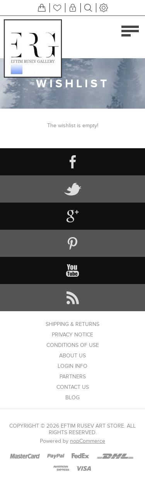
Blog (72, 397)
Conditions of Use (72, 345)
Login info (72, 366)
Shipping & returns (72, 324)
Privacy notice (72, 334)
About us (72, 355)
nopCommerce (87, 441)
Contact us (72, 387)
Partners (73, 376)
